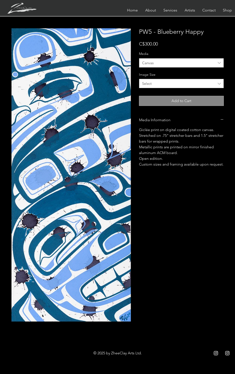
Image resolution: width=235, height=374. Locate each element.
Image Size (147, 74)
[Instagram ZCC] (216, 353)
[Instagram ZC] (227, 353)
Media (143, 54)
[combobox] (181, 63)
